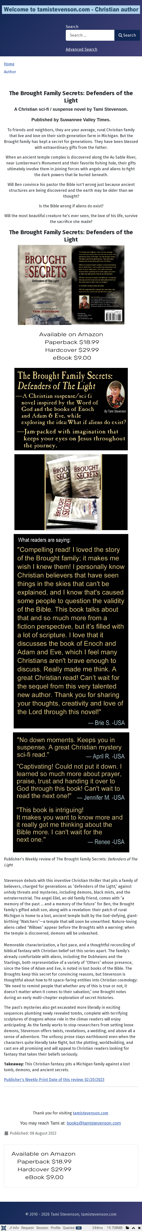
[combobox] (90, 35)
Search (72, 26)
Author (10, 72)
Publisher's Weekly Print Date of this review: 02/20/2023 (54, 1079)
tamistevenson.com (90, 1113)
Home (9, 64)
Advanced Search (81, 49)
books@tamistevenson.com (94, 1123)
